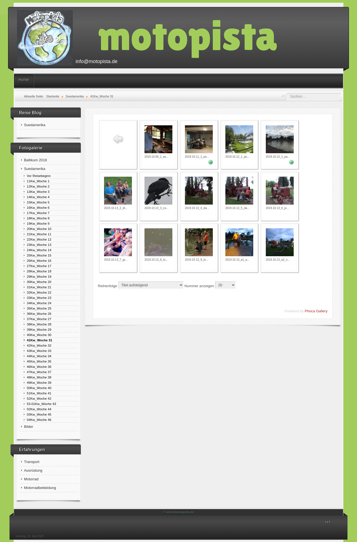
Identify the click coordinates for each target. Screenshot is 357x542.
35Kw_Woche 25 (39, 308)
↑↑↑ (328, 522)
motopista (187, 35)
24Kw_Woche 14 (39, 250)
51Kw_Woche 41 (39, 393)
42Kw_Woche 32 (39, 345)
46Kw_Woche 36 (39, 366)
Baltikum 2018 (35, 160)
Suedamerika (34, 125)
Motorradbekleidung (40, 488)
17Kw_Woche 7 (38, 213)
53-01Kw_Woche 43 (41, 404)
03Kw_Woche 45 (39, 414)
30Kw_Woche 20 (39, 282)
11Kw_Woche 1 (38, 181)
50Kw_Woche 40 (39, 388)
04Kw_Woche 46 (39, 419)
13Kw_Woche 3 (38, 191)
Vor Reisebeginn (39, 176)
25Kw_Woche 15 (39, 255)
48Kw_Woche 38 (39, 377)
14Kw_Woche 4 (38, 197)
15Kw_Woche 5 (38, 202)
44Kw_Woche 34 (39, 356)
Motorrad (31, 479)
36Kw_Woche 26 (39, 313)
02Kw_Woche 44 (39, 409)
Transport (31, 462)
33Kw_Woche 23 (39, 297)
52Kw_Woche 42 (39, 398)
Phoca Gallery (316, 311)
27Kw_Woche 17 (39, 266)
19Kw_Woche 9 (38, 223)
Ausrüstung (33, 470)
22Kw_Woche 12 (39, 239)
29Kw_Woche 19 (39, 276)
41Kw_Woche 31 (39, 340)
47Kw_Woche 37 (39, 372)
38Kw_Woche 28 (39, 324)
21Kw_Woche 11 (39, 234)
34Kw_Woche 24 (39, 303)
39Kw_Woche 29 (39, 329)
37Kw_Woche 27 (39, 319)
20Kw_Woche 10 (39, 229)
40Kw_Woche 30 (39, 335)
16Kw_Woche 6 (38, 207)
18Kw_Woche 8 (38, 218)
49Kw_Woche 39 (39, 382)
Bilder (28, 427)
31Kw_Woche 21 (39, 287)
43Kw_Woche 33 (39, 350)
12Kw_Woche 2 (38, 186)
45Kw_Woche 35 (39, 361)
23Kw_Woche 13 (39, 244)
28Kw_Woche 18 (39, 271)
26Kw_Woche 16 (39, 260)
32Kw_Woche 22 (39, 292)
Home (23, 79)
